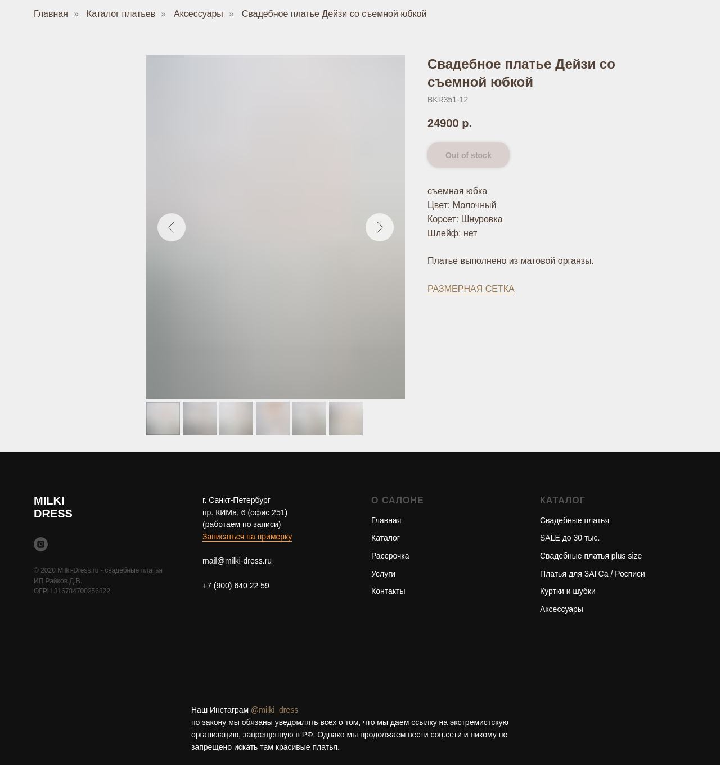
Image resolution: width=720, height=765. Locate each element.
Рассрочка (390, 555)
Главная (51, 14)
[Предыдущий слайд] (172, 227)
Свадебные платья (574, 520)
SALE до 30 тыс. (570, 537)
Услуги (383, 573)
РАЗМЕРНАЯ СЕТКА (471, 289)
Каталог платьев (121, 14)
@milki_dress (274, 709)
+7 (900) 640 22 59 (235, 585)
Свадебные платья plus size (591, 555)
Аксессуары (198, 14)
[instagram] (41, 544)
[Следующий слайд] (380, 227)
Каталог (385, 537)
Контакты (388, 591)
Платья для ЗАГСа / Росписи (592, 573)
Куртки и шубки (568, 591)
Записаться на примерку (247, 536)
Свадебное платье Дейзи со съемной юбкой (334, 14)
